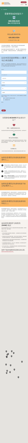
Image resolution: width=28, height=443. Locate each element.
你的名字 (2, 69)
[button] (22, 362)
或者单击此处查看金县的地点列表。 (7, 251)
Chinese (22, 4)
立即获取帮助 (24, 2)
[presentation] (8, 105)
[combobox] (14, 82)
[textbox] (14, 82)
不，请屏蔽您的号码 (6, 99)
